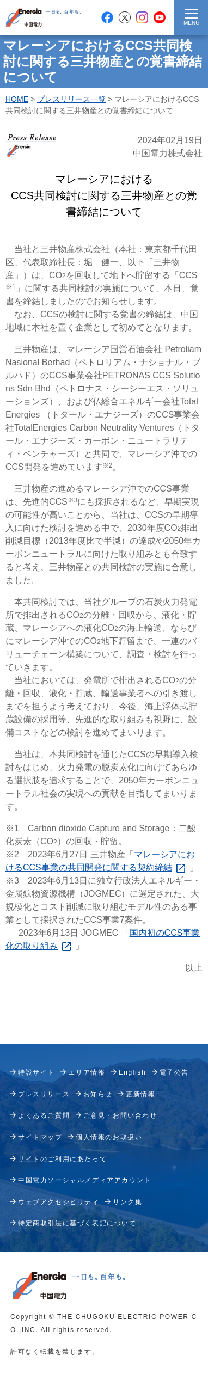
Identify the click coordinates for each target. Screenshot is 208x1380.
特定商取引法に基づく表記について (77, 1223)
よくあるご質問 (44, 1115)
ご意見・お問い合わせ (120, 1115)
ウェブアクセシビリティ (59, 1202)
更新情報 (140, 1094)
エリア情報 (86, 1072)
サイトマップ (40, 1137)
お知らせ (98, 1094)
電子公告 (174, 1072)
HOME (16, 99)
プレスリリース (44, 1094)
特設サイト (36, 1072)
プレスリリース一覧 (71, 99)
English (132, 1072)
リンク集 (127, 1202)
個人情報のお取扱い (109, 1137)
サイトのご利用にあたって (62, 1159)
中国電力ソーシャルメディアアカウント (84, 1180)
